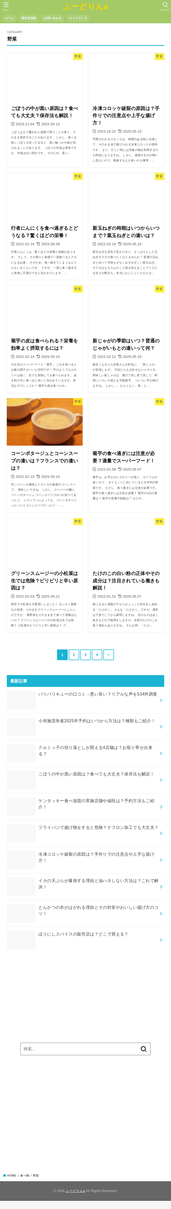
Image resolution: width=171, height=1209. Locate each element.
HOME (11, 1175)
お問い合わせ (53, 18)
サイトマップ (78, 18)
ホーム (9, 18)
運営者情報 (28, 18)
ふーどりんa (85, 6)
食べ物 (24, 1175)
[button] (165, 6)
